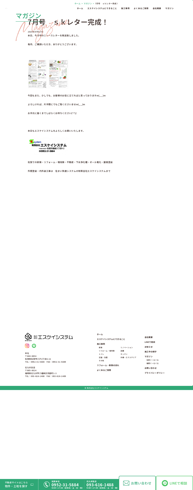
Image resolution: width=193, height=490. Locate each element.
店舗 (122, 437)
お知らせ (149, 433)
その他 (101, 447)
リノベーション (127, 433)
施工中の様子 (151, 437)
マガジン (169, 8)
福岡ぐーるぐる (153, 449)
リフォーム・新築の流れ (108, 451)
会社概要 (157, 8)
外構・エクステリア (128, 443)
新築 (100, 433)
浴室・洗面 (103, 443)
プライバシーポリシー (155, 459)
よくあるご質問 (141, 8)
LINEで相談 (178, 483)
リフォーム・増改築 (107, 437)
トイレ (101, 440)
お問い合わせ (141, 483)
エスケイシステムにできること (102, 8)
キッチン (124, 440)
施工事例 (125, 8)
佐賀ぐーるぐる (153, 446)
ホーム (80, 8)
